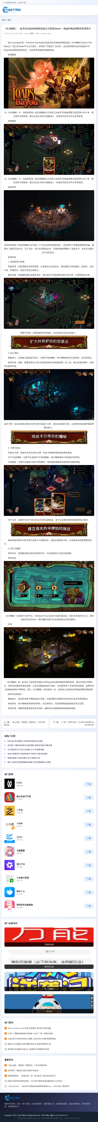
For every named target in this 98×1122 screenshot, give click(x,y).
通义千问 (21, 864)
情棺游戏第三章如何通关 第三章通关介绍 (24, 758)
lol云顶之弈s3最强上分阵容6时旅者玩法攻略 (25, 741)
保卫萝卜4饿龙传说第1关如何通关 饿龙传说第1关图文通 (30, 745)
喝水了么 (21, 891)
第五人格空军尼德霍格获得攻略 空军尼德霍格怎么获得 (29, 762)
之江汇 (20, 837)
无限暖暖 (21, 851)
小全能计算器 (23, 878)
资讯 (9, 20)
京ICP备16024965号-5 (60, 1115)
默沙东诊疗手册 (24, 796)
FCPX (19, 783)
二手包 (20, 810)
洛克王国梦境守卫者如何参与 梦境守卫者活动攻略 (27, 754)
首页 (3, 20)
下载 (89, 784)
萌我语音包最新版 (25, 905)
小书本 (20, 823)
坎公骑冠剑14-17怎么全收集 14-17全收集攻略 (26, 749)
